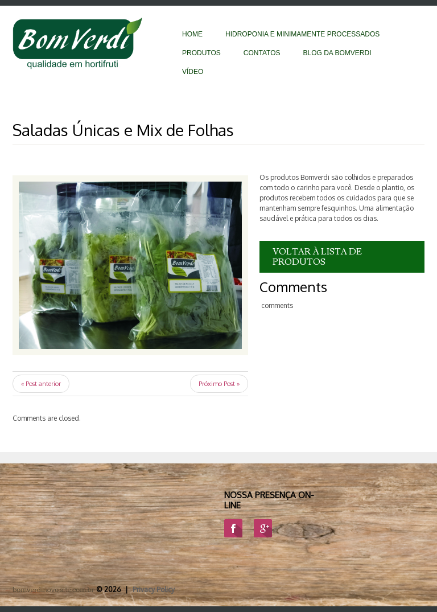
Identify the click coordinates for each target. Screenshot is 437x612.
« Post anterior (41, 384)
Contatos (262, 53)
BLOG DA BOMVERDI (337, 53)
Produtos (201, 53)
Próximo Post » (219, 384)
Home (192, 34)
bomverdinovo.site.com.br (53, 589)
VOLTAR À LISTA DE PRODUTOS (317, 257)
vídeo (192, 72)
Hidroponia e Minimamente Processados (302, 34)
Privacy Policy (154, 589)
